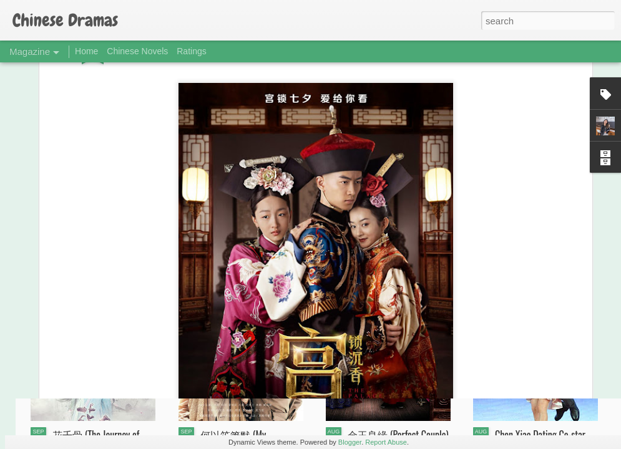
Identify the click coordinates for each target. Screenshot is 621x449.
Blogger (349, 442)
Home (86, 51)
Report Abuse (386, 442)
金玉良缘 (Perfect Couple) (398, 434)
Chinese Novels (137, 51)
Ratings (191, 51)
